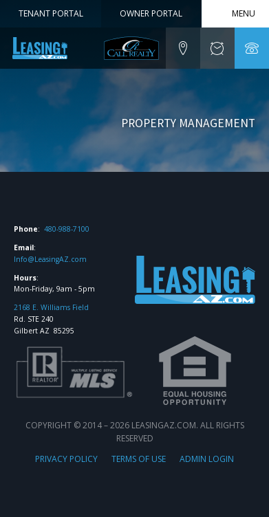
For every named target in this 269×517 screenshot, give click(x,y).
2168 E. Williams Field (51, 307)
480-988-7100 (66, 229)
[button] (183, 48)
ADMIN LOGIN (207, 459)
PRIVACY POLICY (66, 459)
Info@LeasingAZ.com (50, 259)
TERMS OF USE (138, 459)
